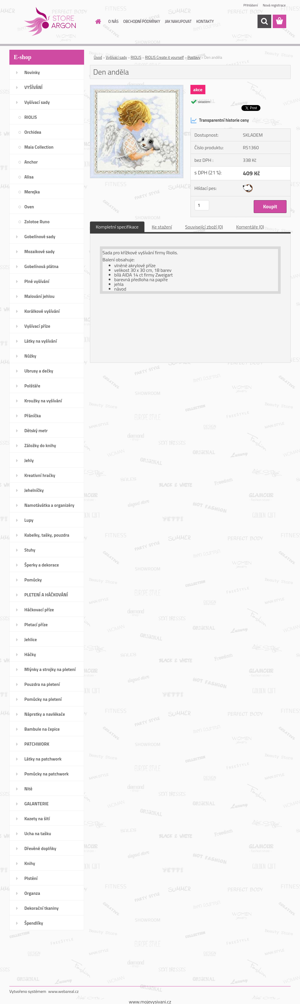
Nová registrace (274, 5)
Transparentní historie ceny (219, 120)
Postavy (194, 57)
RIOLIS (136, 57)
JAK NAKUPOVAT (178, 21)
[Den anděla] (136, 87)
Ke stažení (162, 226)
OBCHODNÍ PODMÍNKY (141, 21)
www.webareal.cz (63, 991)
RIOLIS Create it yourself (164, 57)
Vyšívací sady (116, 57)
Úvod (98, 57)
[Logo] (49, 21)
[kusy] (202, 205)
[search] (264, 21)
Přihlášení (250, 5)
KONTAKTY (205, 21)
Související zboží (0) (204, 226)
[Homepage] (97, 21)
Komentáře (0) (250, 226)
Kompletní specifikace (117, 226)
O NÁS (113, 21)
